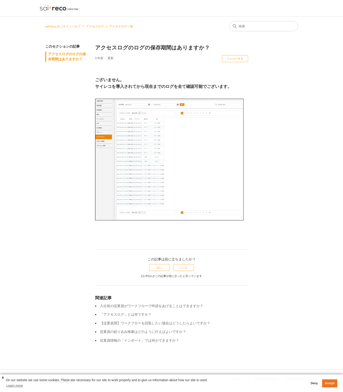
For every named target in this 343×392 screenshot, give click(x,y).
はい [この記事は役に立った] (159, 267)
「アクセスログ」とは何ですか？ (126, 314)
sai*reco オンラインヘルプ (63, 26)
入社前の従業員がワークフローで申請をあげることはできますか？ (151, 306)
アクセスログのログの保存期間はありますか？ (67, 56)
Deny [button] (314, 383)
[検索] (264, 26)
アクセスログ (95, 26)
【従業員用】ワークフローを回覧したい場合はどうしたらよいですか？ (155, 323)
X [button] (3, 377)
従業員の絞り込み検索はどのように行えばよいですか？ (143, 332)
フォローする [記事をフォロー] (235, 58)
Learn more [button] (14, 385)
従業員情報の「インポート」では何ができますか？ (139, 340)
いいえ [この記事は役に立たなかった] (183, 267)
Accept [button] (329, 383)
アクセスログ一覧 (121, 26)
